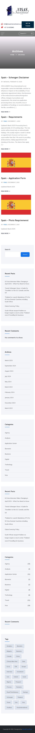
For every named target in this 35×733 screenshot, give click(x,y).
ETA (16, 666)
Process (9, 687)
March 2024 (9, 387)
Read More (5, 112)
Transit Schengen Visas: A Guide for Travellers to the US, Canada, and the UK (17, 290)
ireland (16, 677)
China (18, 656)
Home (12, 55)
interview (9, 671)
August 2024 (9, 371)
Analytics (9, 646)
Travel (7, 470)
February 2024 (9, 392)
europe (24, 666)
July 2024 (8, 376)
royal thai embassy (12, 692)
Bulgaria (9, 651)
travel (8, 702)
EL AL (8, 666)
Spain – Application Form (13, 178)
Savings (25, 692)
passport (18, 682)
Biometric (8, 449)
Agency (7, 433)
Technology (8, 464)
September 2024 (10, 366)
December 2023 (10, 403)
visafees (9, 707)
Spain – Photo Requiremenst (14, 220)
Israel (24, 677)
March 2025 (9, 360)
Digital (7, 459)
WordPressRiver (27, 729)
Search (7, 249)
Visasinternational (22, 707)
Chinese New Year (12, 661)
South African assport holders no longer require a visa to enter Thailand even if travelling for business (17, 313)
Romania (19, 687)
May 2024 (8, 382)
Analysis (7, 438)
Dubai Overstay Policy (12, 306)
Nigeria (9, 682)
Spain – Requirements (11, 117)
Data (23, 661)
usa (16, 702)
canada (9, 656)
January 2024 (9, 397)
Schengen (10, 697)
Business (8, 454)
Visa (6, 475)
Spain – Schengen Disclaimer (15, 77)
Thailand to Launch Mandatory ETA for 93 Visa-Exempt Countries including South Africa (17, 299)
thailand (20, 697)
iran (8, 677)
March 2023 (9, 408)
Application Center (11, 443)
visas (5, 121)
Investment (20, 671)
